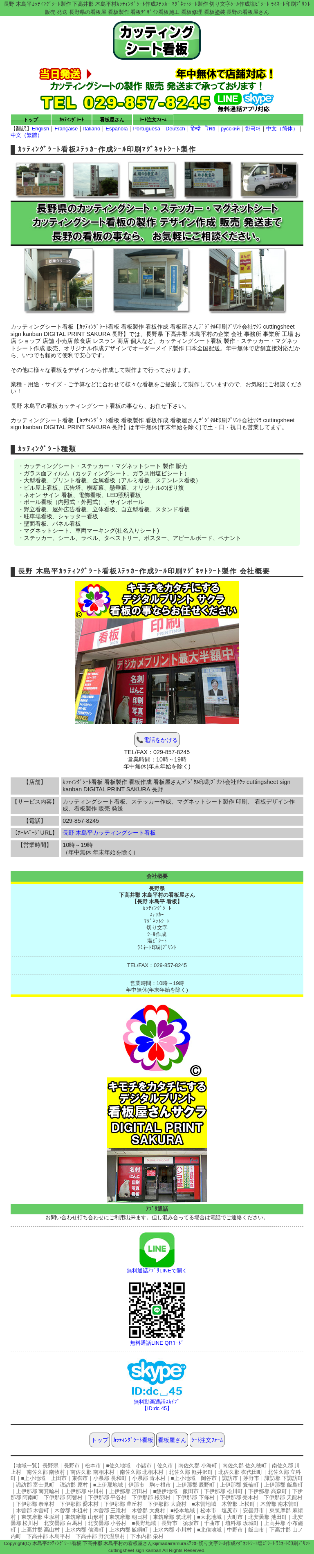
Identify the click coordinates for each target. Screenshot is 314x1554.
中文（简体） (282, 128)
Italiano (91, 128)
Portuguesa (146, 128)
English (40, 128)
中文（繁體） (27, 135)
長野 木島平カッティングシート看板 (109, 832)
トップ (30, 119)
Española (116, 128)
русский (230, 128)
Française (66, 128)
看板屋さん (112, 119)
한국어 (253, 128)
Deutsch (175, 128)
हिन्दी (195, 128)
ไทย (210, 128)
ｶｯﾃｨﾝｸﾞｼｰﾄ (71, 119)
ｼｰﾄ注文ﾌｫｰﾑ (152, 119)
